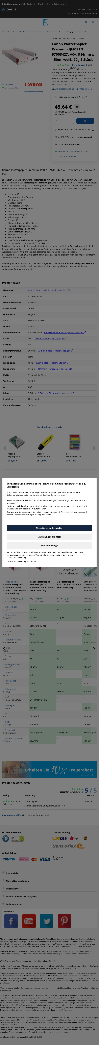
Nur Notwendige (49, 545)
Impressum (31, 561)
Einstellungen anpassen (49, 536)
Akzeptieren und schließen (49, 528)
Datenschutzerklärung (16, 561)
